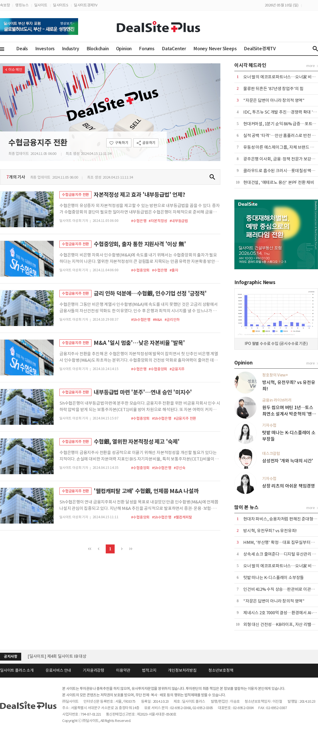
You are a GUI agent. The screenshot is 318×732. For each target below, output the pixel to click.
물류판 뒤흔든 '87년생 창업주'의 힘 (273, 88)
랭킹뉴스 (21, 5)
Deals (22, 48)
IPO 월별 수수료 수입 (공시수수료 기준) (276, 343)
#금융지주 (177, 369)
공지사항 (10, 656)
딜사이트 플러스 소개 (17, 670)
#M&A (157, 319)
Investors (45, 48)
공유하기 (148, 142)
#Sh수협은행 (140, 319)
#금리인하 (172, 319)
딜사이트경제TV (85, 5)
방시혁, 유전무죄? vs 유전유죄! (270, 530)
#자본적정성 (158, 221)
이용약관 (123, 670)
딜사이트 (40, 5)
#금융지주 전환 (185, 418)
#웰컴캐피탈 (183, 517)
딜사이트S (60, 5)
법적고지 (149, 670)
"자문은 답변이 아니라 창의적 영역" (274, 100)
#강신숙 (180, 467)
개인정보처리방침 (182, 670)
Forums (147, 48)
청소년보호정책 (220, 670)
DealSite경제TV (263, 48)
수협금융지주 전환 (38, 143)
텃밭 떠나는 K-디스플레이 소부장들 (273, 577)
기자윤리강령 (93, 670)
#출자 (174, 270)
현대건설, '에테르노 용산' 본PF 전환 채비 (278, 182)
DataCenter (174, 48)
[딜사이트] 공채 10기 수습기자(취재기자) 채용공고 (71, 656)
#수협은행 (138, 221)
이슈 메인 (15, 69)
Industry (70, 48)
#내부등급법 (179, 221)
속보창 (5, 5)
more (310, 65)
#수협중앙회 (140, 270)
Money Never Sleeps (215, 48)
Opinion (124, 48)
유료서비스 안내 (58, 670)
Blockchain (97, 48)
